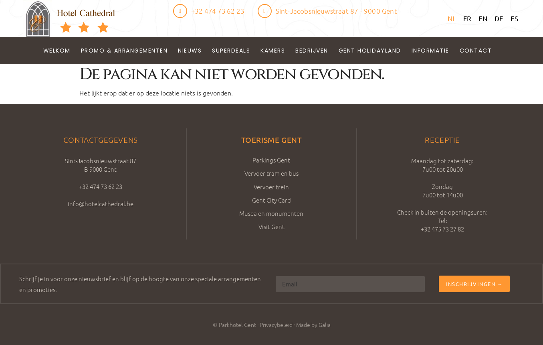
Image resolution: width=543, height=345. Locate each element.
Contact (476, 51)
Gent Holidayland (370, 51)
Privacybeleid (276, 325)
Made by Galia (313, 325)
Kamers (272, 51)
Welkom (57, 51)
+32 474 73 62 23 (217, 10)
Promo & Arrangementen (124, 51)
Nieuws (190, 51)
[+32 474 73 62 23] (180, 11)
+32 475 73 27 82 (442, 229)
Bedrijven (311, 51)
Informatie (430, 51)
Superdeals (231, 51)
